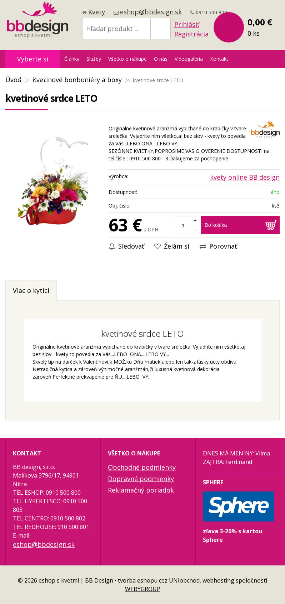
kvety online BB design (245, 177)
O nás (161, 58)
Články (71, 58)
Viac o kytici (31, 290)
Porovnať (218, 246)
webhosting (218, 580)
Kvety (96, 12)
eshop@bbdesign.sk (151, 12)
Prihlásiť (186, 24)
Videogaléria (189, 58)
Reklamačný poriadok (141, 490)
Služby (93, 58)
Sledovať (126, 246)
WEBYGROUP (142, 589)
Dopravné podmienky (141, 478)
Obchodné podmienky (142, 467)
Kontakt (219, 58)
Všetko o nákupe (127, 58)
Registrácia (191, 34)
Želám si (171, 246)
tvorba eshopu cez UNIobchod (159, 580)
